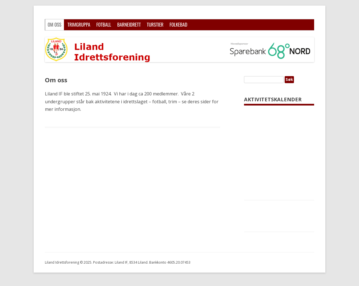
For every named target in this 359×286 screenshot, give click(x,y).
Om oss (54, 24)
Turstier (155, 24)
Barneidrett (129, 24)
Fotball (103, 24)
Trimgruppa (78, 24)
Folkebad (178, 24)
